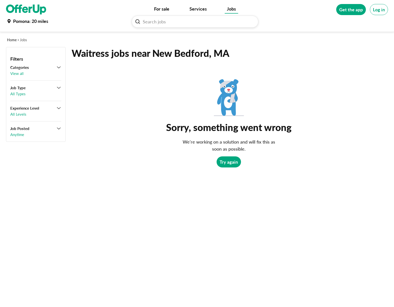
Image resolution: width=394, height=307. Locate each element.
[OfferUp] (26, 10)
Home (12, 40)
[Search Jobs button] (138, 22)
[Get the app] (351, 9)
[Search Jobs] (197, 21)
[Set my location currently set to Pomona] (27, 21)
